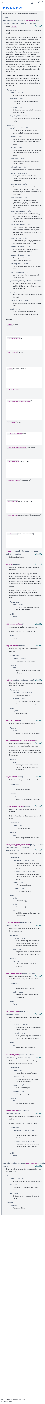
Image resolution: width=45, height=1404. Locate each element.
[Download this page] (32, 2)
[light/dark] (39, 2)
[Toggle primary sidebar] (2, 2)
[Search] (42, 2)
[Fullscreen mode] (35, 2)
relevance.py (12, 7)
